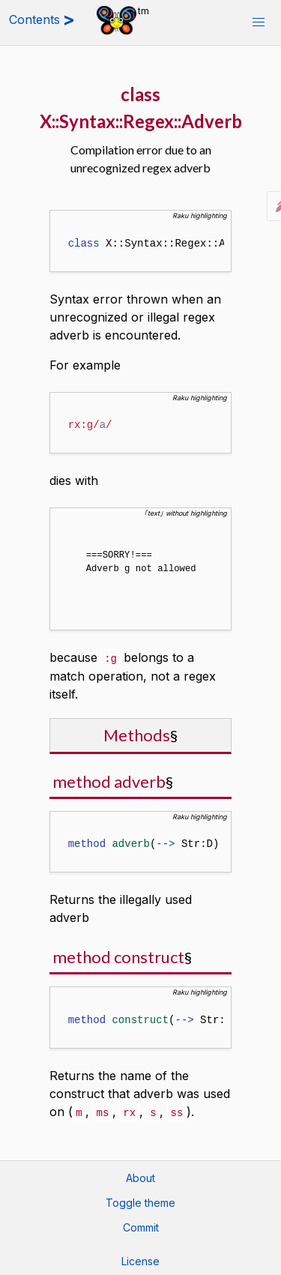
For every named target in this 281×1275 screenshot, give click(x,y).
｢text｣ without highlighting (185, 513)
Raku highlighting (199, 215)
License (140, 1258)
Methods (136, 733)
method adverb (109, 779)
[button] (258, 22)
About (140, 1175)
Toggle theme (140, 1199)
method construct (118, 954)
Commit (141, 1224)
